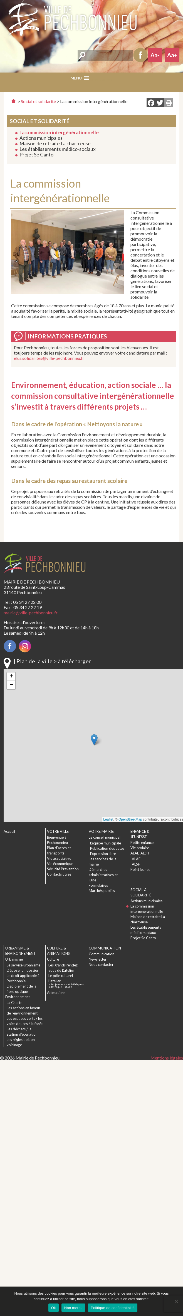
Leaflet (108, 819)
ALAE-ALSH (139, 853)
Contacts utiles (59, 874)
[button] (101, 80)
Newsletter (98, 959)
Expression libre (103, 853)
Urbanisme (14, 959)
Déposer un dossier (22, 970)
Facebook (140, 55)
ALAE (136, 859)
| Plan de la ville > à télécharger (52, 661)
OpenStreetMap (130, 819)
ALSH (136, 864)
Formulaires (98, 885)
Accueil (9, 831)
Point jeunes (140, 869)
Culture (53, 959)
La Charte (14, 1002)
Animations (56, 992)
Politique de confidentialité (113, 1308)
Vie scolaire (139, 848)
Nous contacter (101, 964)
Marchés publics (102, 890)
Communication (101, 954)
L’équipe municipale (105, 843)
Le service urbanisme (23, 965)
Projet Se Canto (36, 155)
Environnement (17, 997)
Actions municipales (41, 138)
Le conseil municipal (104, 837)
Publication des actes (107, 848)
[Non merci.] (176, 1301)
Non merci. (73, 1308)
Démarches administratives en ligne (103, 874)
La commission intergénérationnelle (59, 132)
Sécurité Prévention (63, 869)
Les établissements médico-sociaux (57, 149)
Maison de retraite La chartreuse (55, 143)
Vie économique (60, 863)
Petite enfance (142, 842)
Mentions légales (166, 1057)
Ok (53, 1308)
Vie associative (59, 858)
